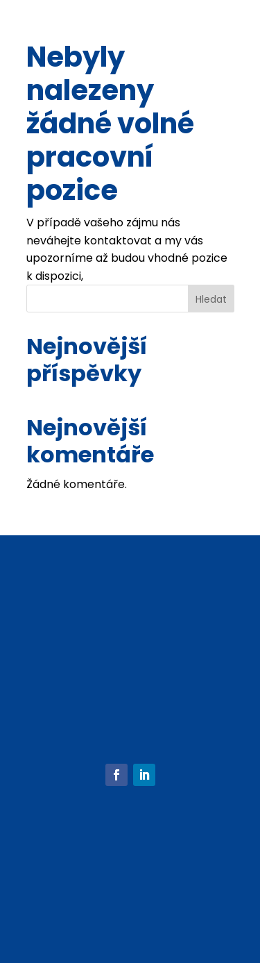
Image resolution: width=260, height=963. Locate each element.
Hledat (211, 299)
